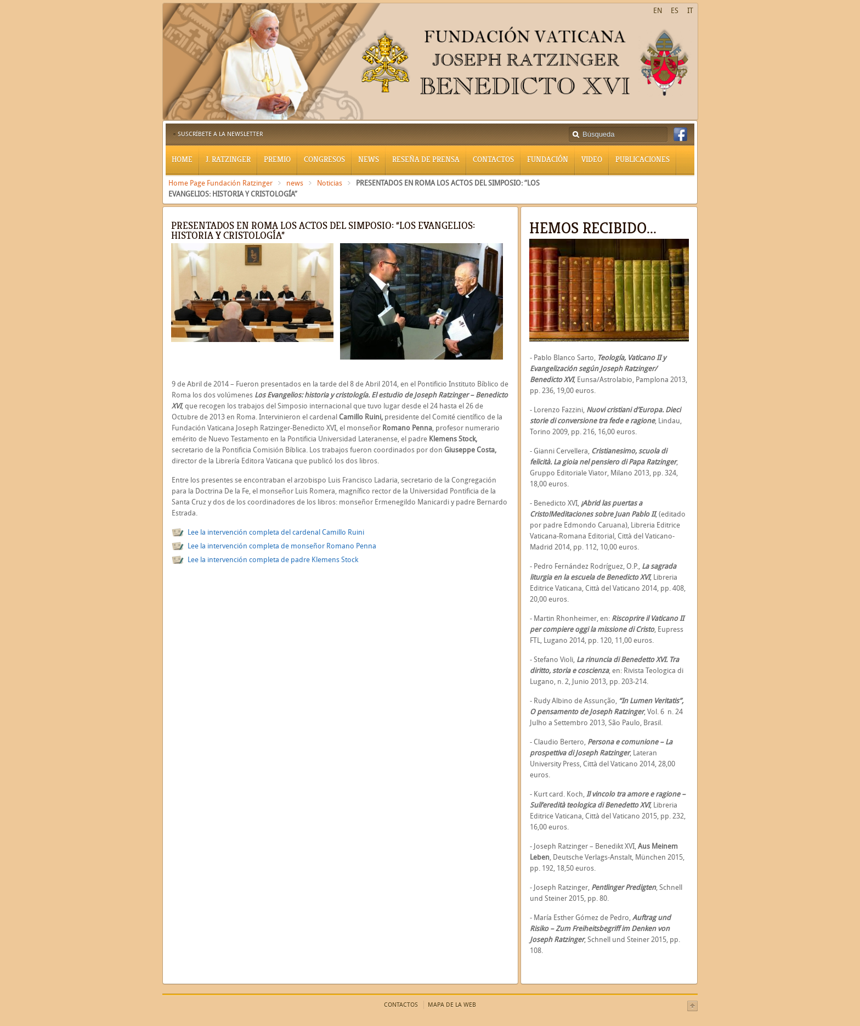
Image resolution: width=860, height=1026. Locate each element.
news (294, 183)
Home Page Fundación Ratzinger (220, 183)
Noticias (329, 183)
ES (674, 11)
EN (657, 11)
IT (690, 11)
